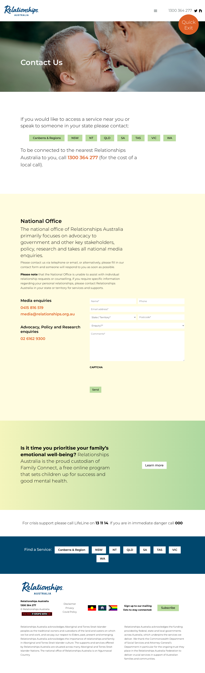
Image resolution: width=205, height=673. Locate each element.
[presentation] (113, 377)
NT (91, 138)
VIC (153, 138)
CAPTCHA (96, 367)
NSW (75, 138)
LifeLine (81, 523)
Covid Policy (70, 611)
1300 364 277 (180, 10)
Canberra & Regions (47, 138)
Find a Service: (38, 549)
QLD (107, 138)
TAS (138, 138)
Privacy (69, 607)
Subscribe (168, 608)
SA (123, 138)
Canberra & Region (71, 550)
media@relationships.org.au (48, 314)
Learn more (154, 465)
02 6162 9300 (33, 338)
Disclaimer (70, 603)
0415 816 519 (32, 307)
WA (169, 138)
